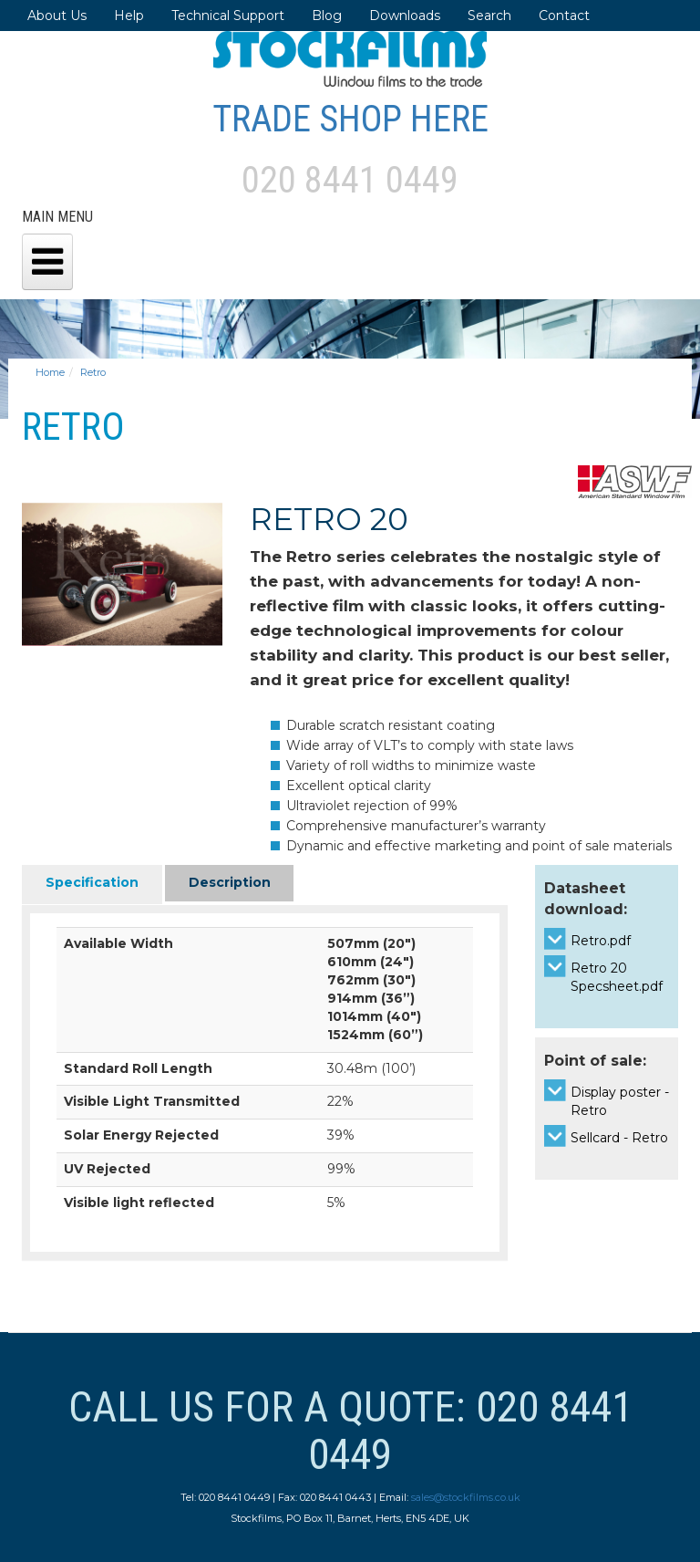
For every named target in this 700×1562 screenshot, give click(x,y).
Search (489, 15)
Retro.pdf (601, 940)
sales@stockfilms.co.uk (465, 1497)
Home (50, 372)
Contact (564, 15)
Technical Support (227, 15)
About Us (57, 15)
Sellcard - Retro (619, 1138)
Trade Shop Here (350, 119)
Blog (327, 15)
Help (129, 15)
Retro (93, 372)
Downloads (404, 15)
